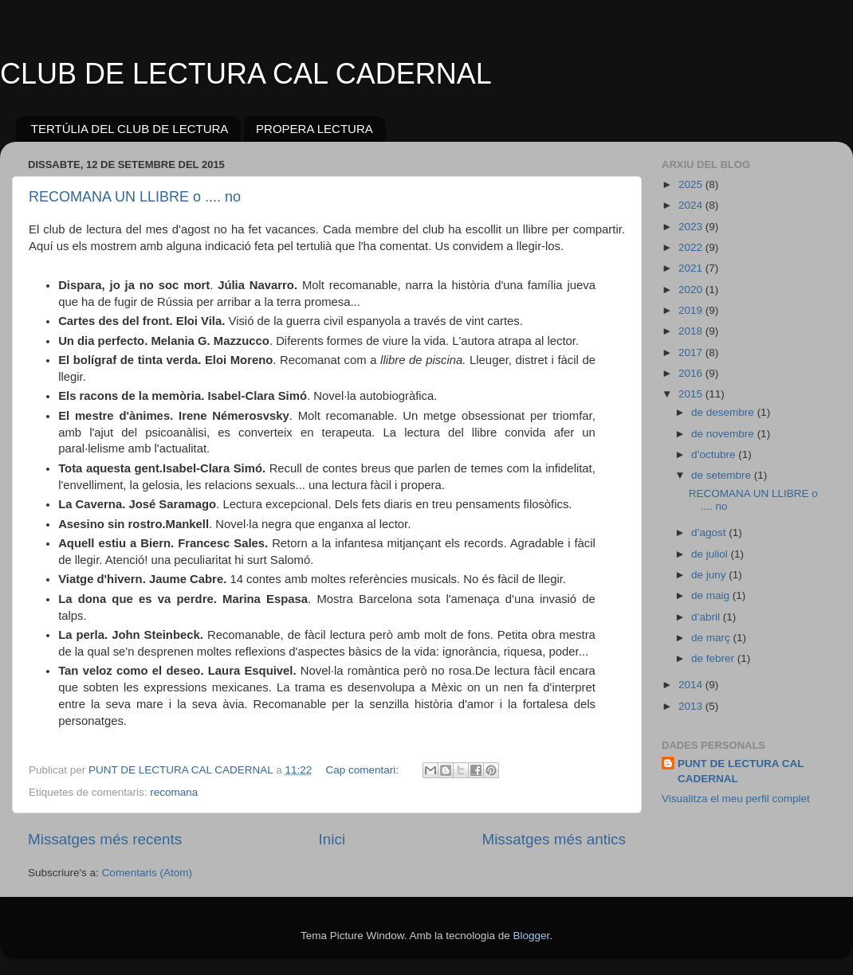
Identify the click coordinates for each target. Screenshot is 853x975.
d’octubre (714, 454)
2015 (692, 394)
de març (712, 638)
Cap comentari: (363, 770)
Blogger (531, 936)
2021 (692, 268)
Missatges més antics (554, 839)
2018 (692, 331)
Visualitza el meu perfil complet (736, 799)
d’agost (710, 532)
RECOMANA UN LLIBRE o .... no (135, 197)
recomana (174, 792)
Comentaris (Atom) (147, 873)
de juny (710, 575)
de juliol (711, 554)
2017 (692, 352)
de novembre (724, 434)
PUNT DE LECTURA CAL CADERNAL (741, 771)
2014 (692, 685)
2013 (692, 706)
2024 (692, 205)
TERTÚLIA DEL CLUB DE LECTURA (130, 128)
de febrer (714, 658)
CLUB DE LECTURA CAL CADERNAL (246, 73)
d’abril (707, 617)
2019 (692, 310)
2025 (692, 184)
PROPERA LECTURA (314, 128)
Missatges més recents (105, 839)
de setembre (722, 475)
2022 (692, 247)
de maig (712, 595)
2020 (692, 290)
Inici (332, 839)
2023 (692, 227)
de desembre (724, 412)
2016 (692, 373)
